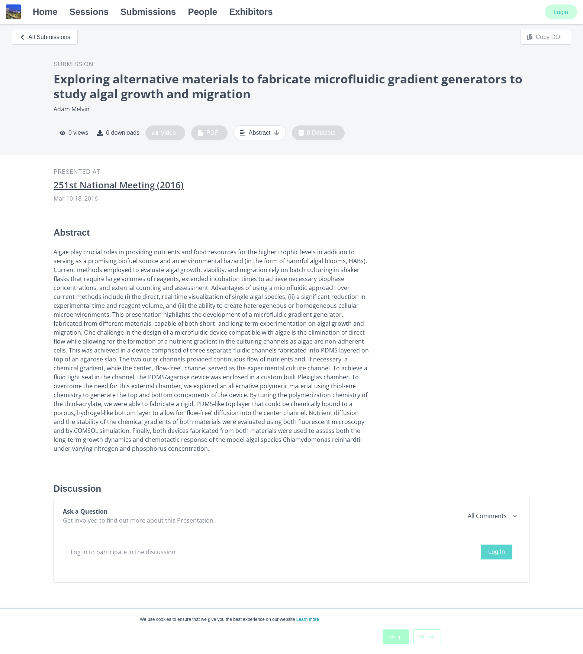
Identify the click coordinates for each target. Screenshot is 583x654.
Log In (496, 552)
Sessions (89, 12)
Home (45, 12)
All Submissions (44, 37)
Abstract (260, 133)
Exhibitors (251, 12)
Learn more (307, 619)
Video (164, 133)
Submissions (148, 12)
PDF (207, 133)
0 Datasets (317, 133)
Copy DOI (544, 37)
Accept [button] (396, 636)
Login (561, 12)
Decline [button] (427, 636)
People (202, 12)
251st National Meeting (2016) (119, 185)
